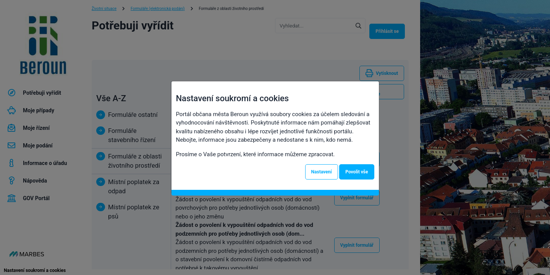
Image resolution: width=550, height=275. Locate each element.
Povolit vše (356, 172)
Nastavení (321, 172)
